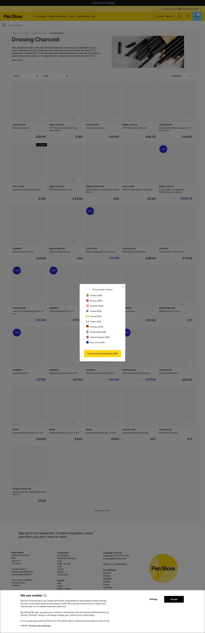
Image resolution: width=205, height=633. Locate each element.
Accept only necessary (40, 625)
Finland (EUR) (94, 311)
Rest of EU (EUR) (95, 342)
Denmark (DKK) (94, 306)
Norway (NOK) (94, 301)
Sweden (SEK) (94, 295)
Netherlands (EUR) (96, 332)
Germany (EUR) (94, 327)
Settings (153, 599)
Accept (173, 599)
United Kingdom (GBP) (98, 337)
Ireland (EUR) (93, 316)
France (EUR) (93, 321)
